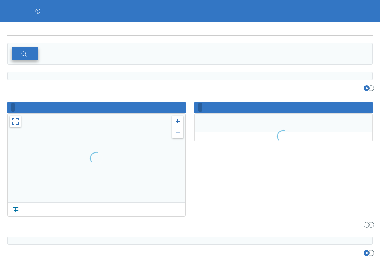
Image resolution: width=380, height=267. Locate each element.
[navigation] (190, 33)
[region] (190, 26)
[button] (38, 11)
